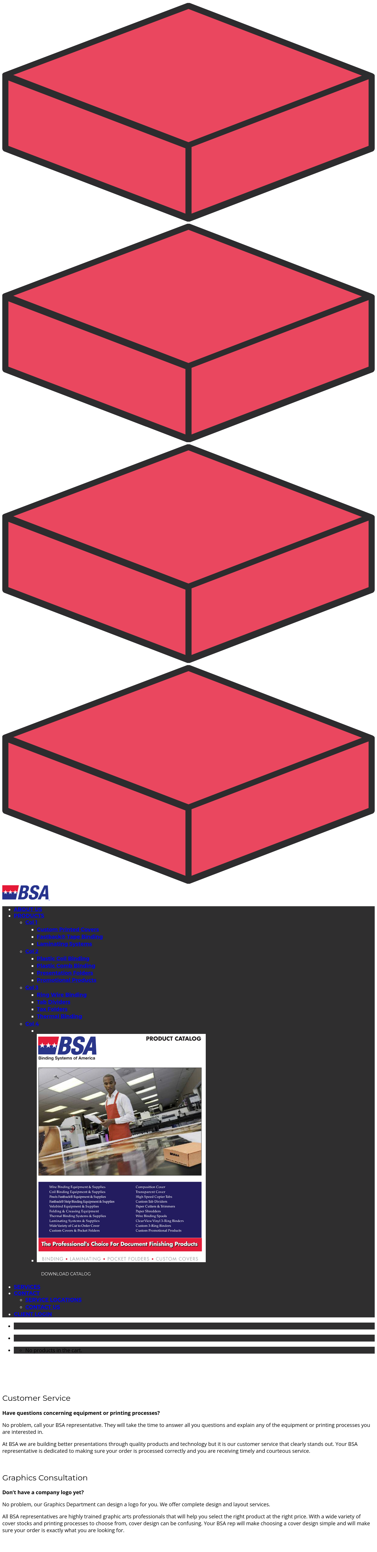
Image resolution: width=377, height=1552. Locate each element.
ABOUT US (28, 909)
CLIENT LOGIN (33, 1314)
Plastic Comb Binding (66, 966)
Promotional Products (67, 980)
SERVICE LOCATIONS (53, 1300)
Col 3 (32, 987)
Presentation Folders (65, 973)
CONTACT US (42, 1307)
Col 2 (32, 951)
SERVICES (27, 1287)
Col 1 (31, 922)
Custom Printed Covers (68, 929)
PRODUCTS (29, 916)
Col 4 (32, 1024)
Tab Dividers (53, 1002)
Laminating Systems (64, 944)
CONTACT (27, 1293)
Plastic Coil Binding (63, 958)
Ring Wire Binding (62, 995)
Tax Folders (52, 1009)
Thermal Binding (59, 1016)
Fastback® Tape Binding (70, 937)
